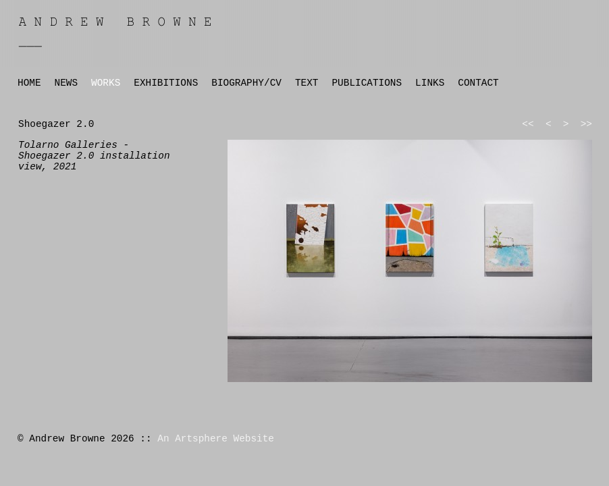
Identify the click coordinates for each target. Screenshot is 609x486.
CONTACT (478, 83)
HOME (29, 83)
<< (527, 124)
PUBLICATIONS (367, 83)
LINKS (429, 83)
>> (586, 124)
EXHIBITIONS (166, 83)
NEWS (66, 83)
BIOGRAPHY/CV (246, 83)
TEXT (307, 83)
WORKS (105, 83)
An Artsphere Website (215, 438)
